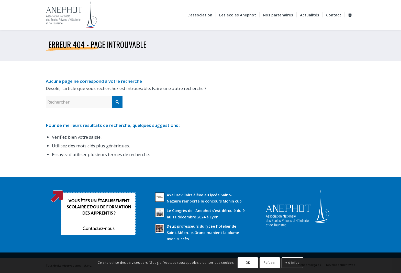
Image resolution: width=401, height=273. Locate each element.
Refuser (270, 262)
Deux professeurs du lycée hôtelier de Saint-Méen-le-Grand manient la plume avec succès (203, 232)
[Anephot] (75, 15)
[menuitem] (200, 15)
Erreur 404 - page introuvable (97, 44)
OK (248, 262)
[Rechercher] (84, 102)
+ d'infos (292, 262)
